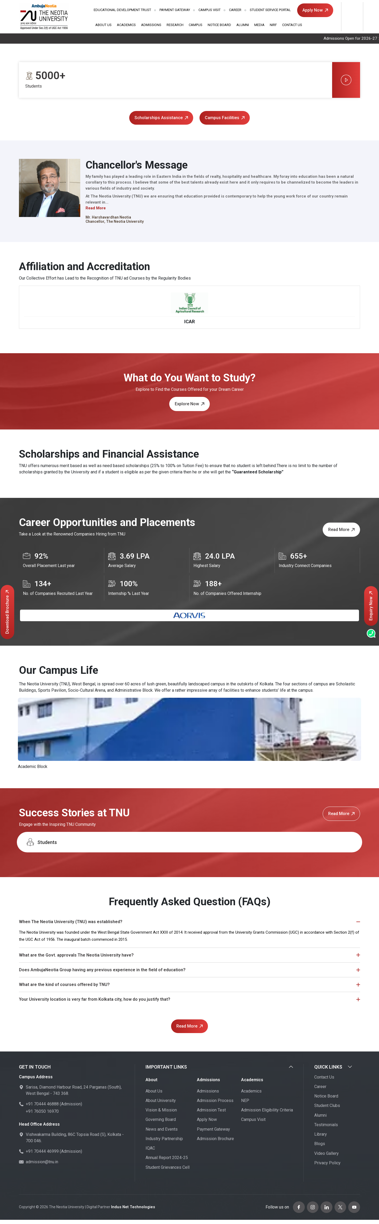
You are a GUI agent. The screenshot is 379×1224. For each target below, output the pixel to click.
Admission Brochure (215, 1143)
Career (235, 10)
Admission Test (211, 1115)
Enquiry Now (370, 606)
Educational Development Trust (122, 10)
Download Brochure (7, 612)
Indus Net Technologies (132, 1212)
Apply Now (315, 10)
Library (320, 1139)
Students (41, 848)
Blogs (319, 1149)
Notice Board (219, 25)
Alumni (242, 25)
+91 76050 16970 (42, 1116)
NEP (245, 1105)
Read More (96, 208)
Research (175, 25)
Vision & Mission (161, 1115)
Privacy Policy (327, 1168)
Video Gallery (326, 1158)
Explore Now (189, 409)
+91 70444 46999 (42, 1156)
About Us (103, 25)
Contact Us (292, 25)
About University (161, 1105)
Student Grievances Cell (168, 1172)
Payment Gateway (174, 10)
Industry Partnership (164, 1143)
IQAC (150, 1153)
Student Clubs (327, 1111)
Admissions (151, 25)
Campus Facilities (225, 117)
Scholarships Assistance (161, 117)
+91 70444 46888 (42, 1109)
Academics (126, 25)
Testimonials (326, 1129)
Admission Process (215, 1105)
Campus (195, 25)
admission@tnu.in (42, 1167)
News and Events (162, 1134)
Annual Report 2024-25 (167, 1163)
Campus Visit (209, 10)
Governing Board (161, 1124)
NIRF (273, 25)
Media (259, 25)
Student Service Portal (270, 10)
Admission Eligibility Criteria (267, 1115)
